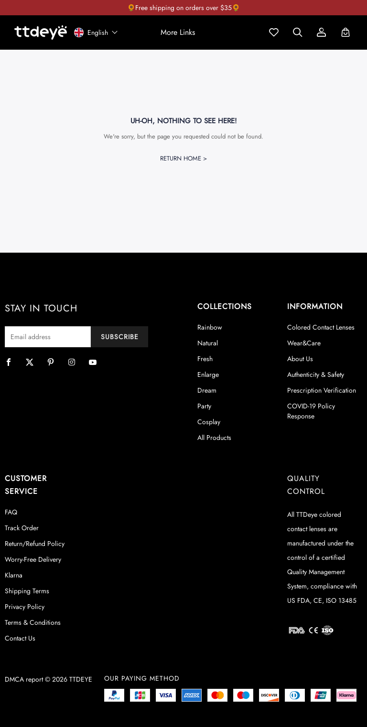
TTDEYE (80, 679)
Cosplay (208, 422)
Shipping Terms (27, 591)
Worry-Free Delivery (33, 559)
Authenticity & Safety (315, 374)
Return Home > (183, 158)
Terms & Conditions (33, 622)
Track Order (22, 528)
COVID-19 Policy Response (311, 411)
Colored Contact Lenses (321, 327)
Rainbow (209, 327)
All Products (214, 437)
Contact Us (20, 638)
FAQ (11, 512)
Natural (207, 343)
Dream (206, 390)
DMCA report (24, 679)
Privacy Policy (24, 606)
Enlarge (208, 374)
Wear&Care (304, 343)
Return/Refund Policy (35, 543)
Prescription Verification (321, 390)
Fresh (205, 359)
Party (204, 406)
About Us (300, 359)
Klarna (13, 575)
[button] (178, 32)
